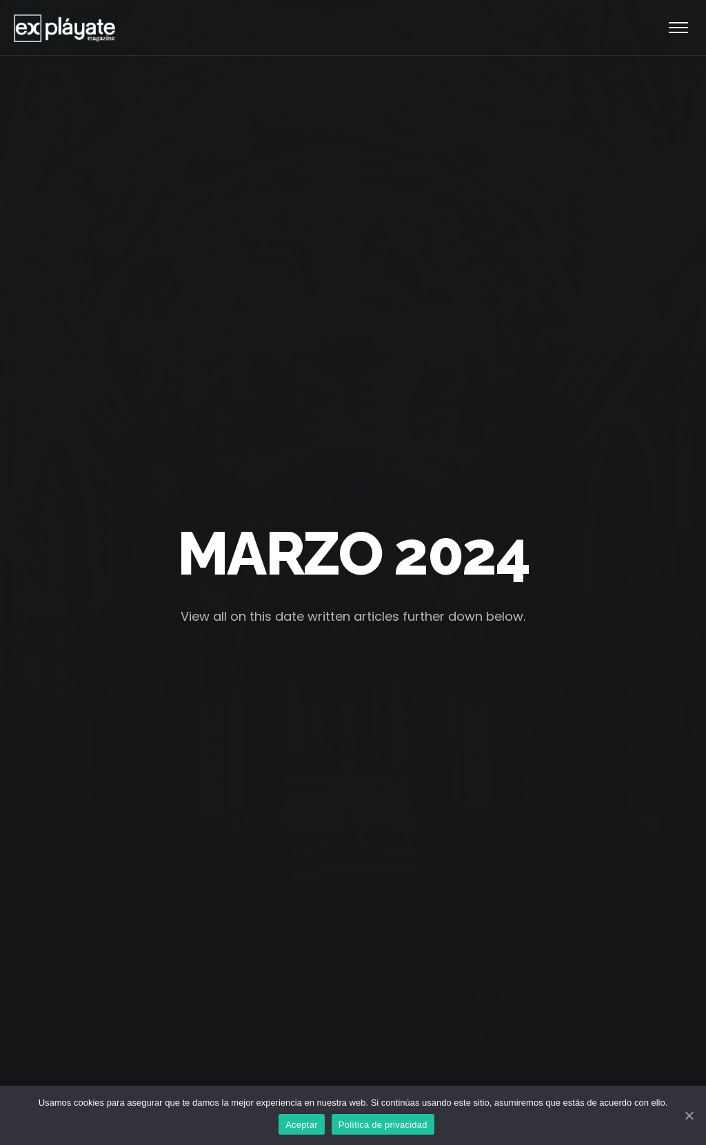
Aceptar (301, 1124)
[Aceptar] (689, 1115)
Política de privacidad (383, 1124)
